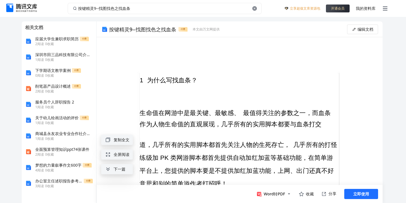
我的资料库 (366, 8)
